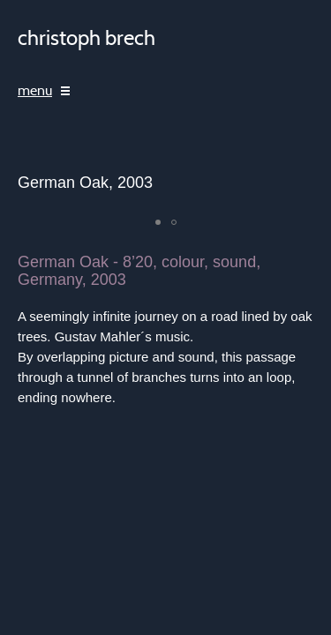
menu (35, 91)
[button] (158, 222)
